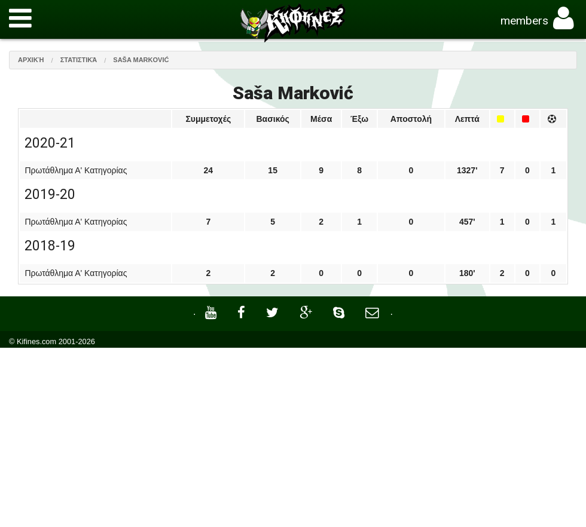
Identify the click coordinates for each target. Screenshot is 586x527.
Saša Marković (141, 59)
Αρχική (31, 59)
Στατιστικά (78, 59)
